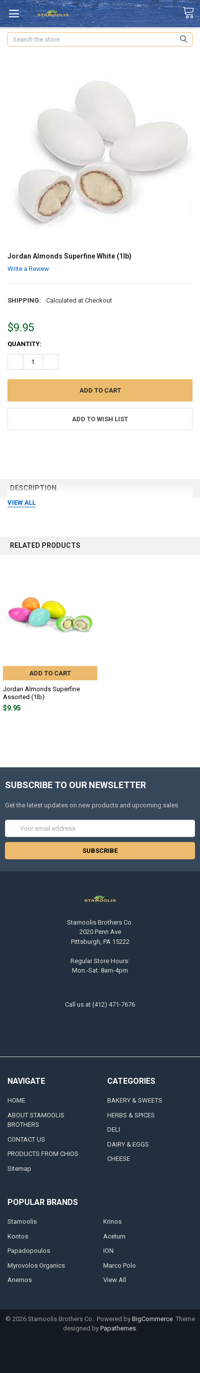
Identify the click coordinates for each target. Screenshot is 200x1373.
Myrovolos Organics (36, 1265)
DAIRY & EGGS (128, 1144)
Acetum (114, 1236)
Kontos (17, 1236)
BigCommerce (152, 1319)
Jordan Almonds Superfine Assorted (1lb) (41, 693)
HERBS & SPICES (131, 1115)
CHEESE (118, 1158)
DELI (113, 1129)
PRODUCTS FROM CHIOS (42, 1153)
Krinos (112, 1221)
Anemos (19, 1280)
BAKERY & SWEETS (134, 1100)
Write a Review (28, 268)
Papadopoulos (28, 1250)
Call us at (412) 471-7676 (100, 1004)
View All (114, 1280)
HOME (16, 1100)
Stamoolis (22, 1221)
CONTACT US (26, 1139)
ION (108, 1250)
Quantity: (24, 344)
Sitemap (19, 1168)
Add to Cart (50, 673)
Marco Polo (119, 1265)
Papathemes (118, 1328)
